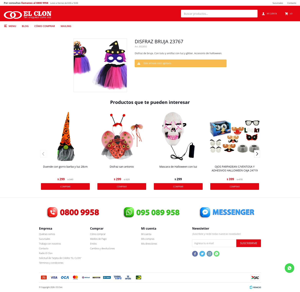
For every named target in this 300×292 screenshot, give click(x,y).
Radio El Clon (45, 253)
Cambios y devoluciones (102, 248)
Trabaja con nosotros (50, 243)
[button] (253, 13)
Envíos (93, 243)
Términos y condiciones (51, 262)
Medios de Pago (98, 239)
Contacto (291, 3)
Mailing (66, 26)
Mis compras (147, 239)
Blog (25, 26)
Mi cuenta (146, 234)
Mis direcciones (149, 243)
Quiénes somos (47, 234)
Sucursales (277, 3)
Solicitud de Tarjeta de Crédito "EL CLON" (60, 258)
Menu (12, 26)
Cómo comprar (44, 26)
